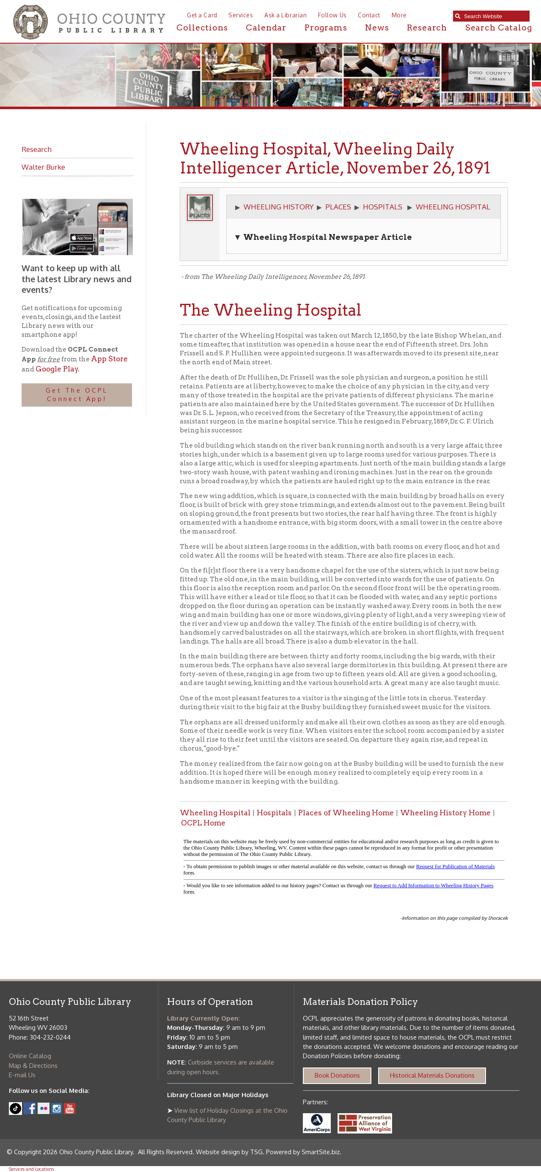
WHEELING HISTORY (278, 206)
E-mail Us (22, 1075)
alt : (344, 868)
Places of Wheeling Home (346, 813)
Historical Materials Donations (432, 1075)
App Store (109, 359)
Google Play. (57, 369)
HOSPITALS (382, 206)
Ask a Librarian (285, 15)
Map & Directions (33, 1066)
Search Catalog (498, 28)
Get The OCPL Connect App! (77, 394)
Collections (202, 28)
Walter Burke (43, 166)
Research (427, 28)
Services (240, 15)
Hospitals (274, 813)
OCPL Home (203, 823)
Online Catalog (30, 1056)
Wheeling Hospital (215, 813)
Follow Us (332, 15)
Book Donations (337, 1075)
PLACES (338, 206)
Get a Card (202, 15)
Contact (369, 15)
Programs (326, 28)
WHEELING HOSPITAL (453, 206)
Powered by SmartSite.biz (303, 1152)
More (399, 15)
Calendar (266, 28)
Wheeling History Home (445, 813)
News (377, 28)
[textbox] (494, 16)
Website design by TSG (229, 1152)
